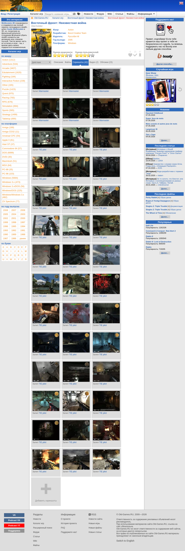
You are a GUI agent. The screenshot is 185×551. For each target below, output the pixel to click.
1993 (5, 230)
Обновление (170, 213)
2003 (22, 214)
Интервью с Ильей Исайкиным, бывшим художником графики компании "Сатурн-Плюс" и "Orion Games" (164, 151)
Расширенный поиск (42, 528)
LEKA (160, 161)
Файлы (130, 14)
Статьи (119, 14)
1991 (22, 230)
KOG (160, 168)
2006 (22, 210)
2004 (13, 214)
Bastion (156, 159)
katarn (160, 175)
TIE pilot (42, 150)
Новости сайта (95, 519)
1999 (5, 222)
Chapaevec (162, 155)
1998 (13, 222)
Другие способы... (164, 64)
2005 (70, 40)
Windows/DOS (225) (12, 190)
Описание (58, 62)
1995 (13, 226)
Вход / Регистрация (10, 14)
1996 (5, 226)
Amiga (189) (8, 127)
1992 (13, 230)
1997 (22, 222)
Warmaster (44, 91)
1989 (13, 234)
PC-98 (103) (8, 173)
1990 (5, 234)
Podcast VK (14, 520)
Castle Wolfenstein (15, 29)
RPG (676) (7, 102)
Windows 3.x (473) (11, 182)
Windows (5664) (10, 178)
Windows (149, 75)
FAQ (63, 528)
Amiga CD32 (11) (10, 131)
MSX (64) (6, 165)
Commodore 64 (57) (12, 148)
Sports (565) (8, 110)
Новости (88, 14)
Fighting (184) (9, 76)
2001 (13, 218)
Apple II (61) (8, 140)
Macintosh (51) (9, 161)
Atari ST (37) (8, 144)
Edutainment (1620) (11, 72)
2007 (13, 210)
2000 (22, 218)
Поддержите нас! (69, 532)
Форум (100, 14)
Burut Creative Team (77, 33)
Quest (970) (8, 93)
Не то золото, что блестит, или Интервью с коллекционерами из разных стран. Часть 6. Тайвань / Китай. (164, 181)
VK (14, 515)
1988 (22, 234)
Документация (176, 206)
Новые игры (94, 523)
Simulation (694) (10, 106)
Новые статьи (95, 532)
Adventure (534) (10, 64)
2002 (5, 218)
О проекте (65, 519)
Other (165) (7, 85)
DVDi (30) (7, 157)
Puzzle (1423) (9, 89)
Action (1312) (8, 60)
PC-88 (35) (7, 169)
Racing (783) (8, 97)
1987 (5, 238)
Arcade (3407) (9, 68)
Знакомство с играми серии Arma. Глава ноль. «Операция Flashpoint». (164, 165)
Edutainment (151, 77)
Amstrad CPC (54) (11, 136)
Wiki (109, 14)
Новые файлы (95, 528)
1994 (22, 226)
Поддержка (14, 530)
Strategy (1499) (9, 114)
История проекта (69, 523)
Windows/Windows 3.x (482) (13, 195)
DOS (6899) (8, 152)
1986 (13, 238)
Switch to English (125, 540)
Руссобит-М (73, 36)
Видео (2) (93, 62)
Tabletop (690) (9, 118)
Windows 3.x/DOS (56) (13, 186)
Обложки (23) (106, 62)
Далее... (164, 140)
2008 (5, 210)
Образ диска (165, 197)
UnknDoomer (163, 185)
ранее (23, 238)
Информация (146, 14)
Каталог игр (36, 14)
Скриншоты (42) (80, 62)
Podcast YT (14, 525)
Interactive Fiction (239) (13, 81)
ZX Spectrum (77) (11, 201)
